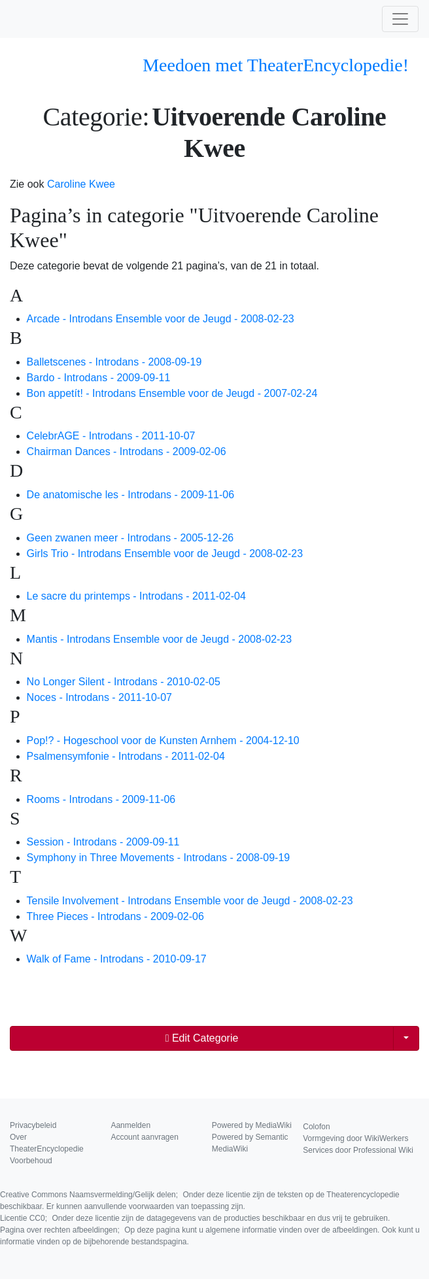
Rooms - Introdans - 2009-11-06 (101, 799)
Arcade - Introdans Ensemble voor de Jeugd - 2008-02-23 (160, 318)
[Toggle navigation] (400, 19)
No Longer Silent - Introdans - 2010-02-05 (123, 681)
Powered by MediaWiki (252, 1125)
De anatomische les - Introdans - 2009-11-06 (131, 494)
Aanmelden (130, 1125)
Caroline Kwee (81, 184)
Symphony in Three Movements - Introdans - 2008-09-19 (158, 857)
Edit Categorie (202, 1038)
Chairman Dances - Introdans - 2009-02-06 (126, 451)
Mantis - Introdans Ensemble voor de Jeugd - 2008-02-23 (159, 639)
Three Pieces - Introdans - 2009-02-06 (115, 916)
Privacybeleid (33, 1125)
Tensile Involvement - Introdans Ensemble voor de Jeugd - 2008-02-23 (190, 900)
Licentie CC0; (195, 1218)
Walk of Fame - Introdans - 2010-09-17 (117, 958)
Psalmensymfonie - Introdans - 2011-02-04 (126, 756)
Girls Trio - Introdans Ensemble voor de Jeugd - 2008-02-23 (165, 553)
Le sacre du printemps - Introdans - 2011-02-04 (136, 596)
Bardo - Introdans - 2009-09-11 (99, 377)
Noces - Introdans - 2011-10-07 (99, 697)
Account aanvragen (144, 1137)
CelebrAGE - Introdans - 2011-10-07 (111, 435)
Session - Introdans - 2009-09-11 (103, 841)
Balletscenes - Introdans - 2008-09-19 (114, 361)
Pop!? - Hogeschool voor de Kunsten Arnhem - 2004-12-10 (163, 740)
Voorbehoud (31, 1160)
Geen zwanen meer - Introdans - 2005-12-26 (130, 537)
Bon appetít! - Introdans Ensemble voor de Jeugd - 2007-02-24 (172, 393)
